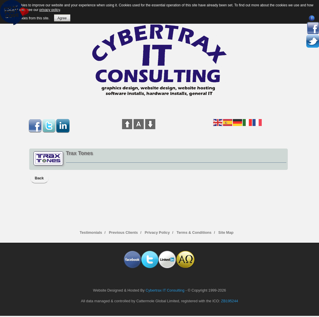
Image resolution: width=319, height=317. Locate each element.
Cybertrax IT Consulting (164, 290)
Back (39, 178)
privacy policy (49, 10)
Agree (62, 18)
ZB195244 (229, 301)
